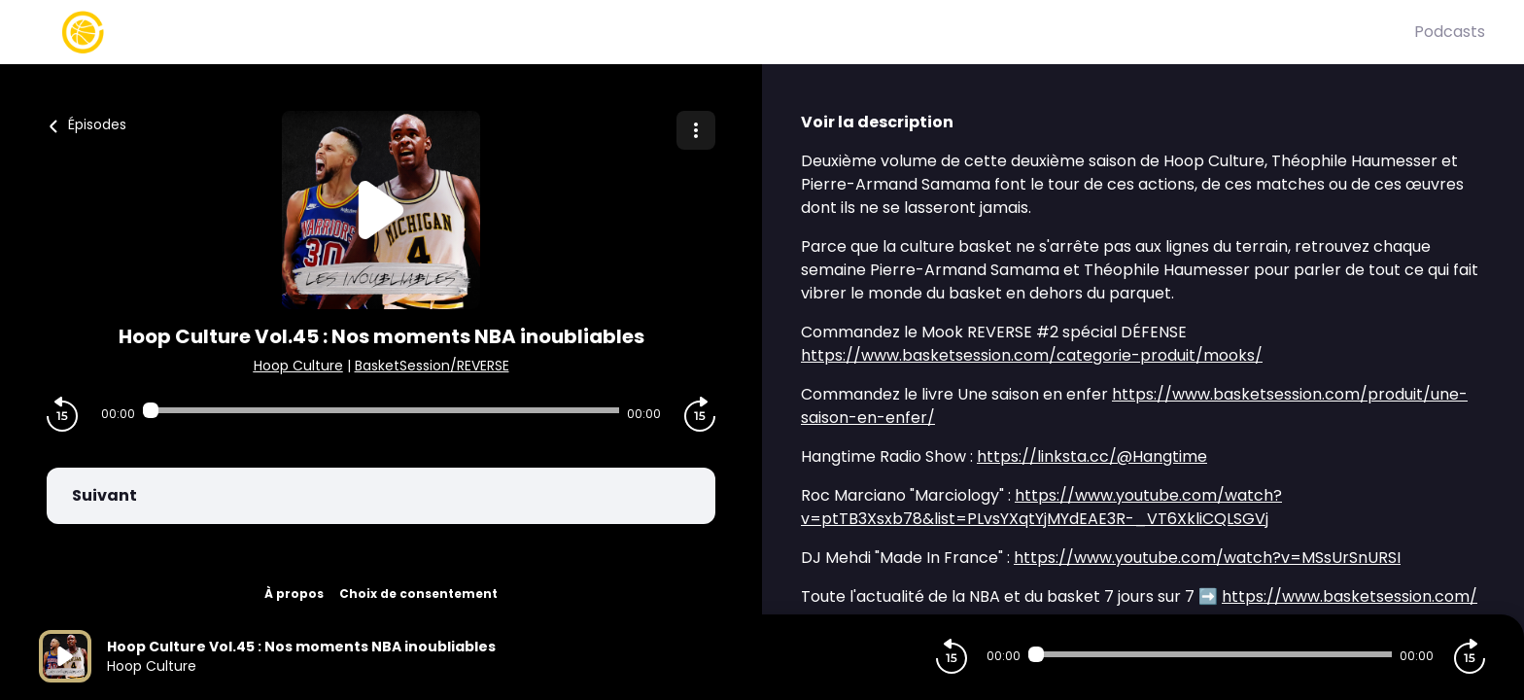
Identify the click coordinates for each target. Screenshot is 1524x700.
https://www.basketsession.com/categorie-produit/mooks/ (1032, 355)
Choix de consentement (418, 593)
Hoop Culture (298, 365)
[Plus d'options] (695, 130)
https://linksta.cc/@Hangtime (1092, 456)
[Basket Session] (726, 32)
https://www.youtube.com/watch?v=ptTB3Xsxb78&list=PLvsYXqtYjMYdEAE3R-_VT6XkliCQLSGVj (1041, 507)
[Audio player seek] (381, 410)
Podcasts (1449, 31)
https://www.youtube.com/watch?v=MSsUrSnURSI (1207, 557)
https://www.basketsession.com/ (1349, 596)
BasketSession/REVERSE (432, 365)
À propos (294, 593)
